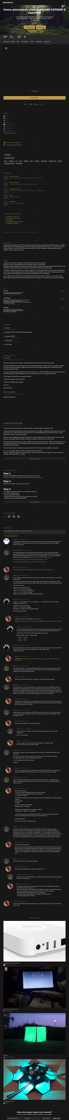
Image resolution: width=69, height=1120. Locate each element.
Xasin (6, 1103)
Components (25, 41)
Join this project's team (9, 133)
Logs (32, 41)
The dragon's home (8, 1101)
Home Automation (14, 176)
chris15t (6, 122)
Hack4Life (15, 599)
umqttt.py (18, 592)
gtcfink (14, 666)
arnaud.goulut (16, 750)
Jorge (34, 23)
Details (13, 41)
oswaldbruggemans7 (10, 131)
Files (18, 41)
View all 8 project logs (34, 458)
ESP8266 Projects (14, 182)
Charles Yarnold (8, 1057)
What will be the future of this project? (13, 423)
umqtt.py (20, 601)
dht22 (20, 161)
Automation (9, 220)
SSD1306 (37, 161)
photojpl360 (15, 684)
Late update (6, 358)
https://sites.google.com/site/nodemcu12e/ (40, 557)
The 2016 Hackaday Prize (6, 48)
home (10, 195)
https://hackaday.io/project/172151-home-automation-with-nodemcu (30, 561)
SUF (5, 118)
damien (14, 826)
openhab (11, 161)
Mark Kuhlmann (8, 124)
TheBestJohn (8, 1011)
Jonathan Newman (9, 965)
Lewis (6, 120)
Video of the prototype (9, 392)
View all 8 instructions (34, 502)
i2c (16, 161)
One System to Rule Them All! (11, 963)
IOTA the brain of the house (10, 1009)
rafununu (15, 539)
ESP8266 (26, 161)
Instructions (39, 41)
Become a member (21, 1114)
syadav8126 (7, 129)
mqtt (5, 161)
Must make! (12, 201)
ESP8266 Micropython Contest (14, 221)
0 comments (18, 359)
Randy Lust (7, 126)
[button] (64, 2)
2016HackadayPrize (9, 163)
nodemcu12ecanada (17, 550)
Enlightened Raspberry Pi (13, 223)
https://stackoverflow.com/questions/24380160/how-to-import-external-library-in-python (40, 621)
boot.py (31, 601)
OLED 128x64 (44, 161)
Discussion (47, 41)
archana (15, 777)
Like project (41, 27)
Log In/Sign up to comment (11, 536)
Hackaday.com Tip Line (12, 216)
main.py (18, 589)
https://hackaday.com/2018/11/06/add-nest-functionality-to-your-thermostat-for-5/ (33, 569)
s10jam (14, 858)
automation (19, 163)
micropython (52, 161)
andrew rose (15, 575)
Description (7, 41)
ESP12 (31, 161)
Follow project (29, 27)
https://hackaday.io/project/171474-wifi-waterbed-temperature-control (30, 559)
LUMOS (5, 1055)
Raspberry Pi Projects (15, 189)
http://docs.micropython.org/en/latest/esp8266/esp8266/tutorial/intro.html (22, 477)
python (60, 161)
